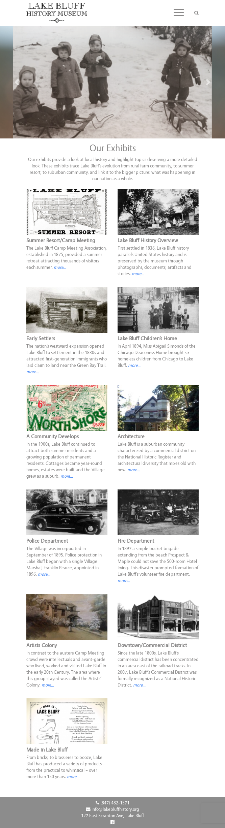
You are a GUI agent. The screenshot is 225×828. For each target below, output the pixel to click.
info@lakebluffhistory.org (112, 809)
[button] (17, 82)
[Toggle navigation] (179, 12)
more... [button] (60, 267)
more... (134, 365)
